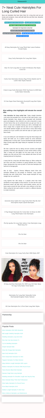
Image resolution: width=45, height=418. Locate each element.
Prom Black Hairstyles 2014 (10, 386)
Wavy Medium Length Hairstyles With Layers (14, 363)
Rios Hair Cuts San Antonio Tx (10, 340)
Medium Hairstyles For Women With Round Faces (16, 366)
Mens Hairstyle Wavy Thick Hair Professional (14, 380)
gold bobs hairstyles (22, 36)
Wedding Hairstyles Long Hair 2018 (12, 337)
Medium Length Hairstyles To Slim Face (13, 390)
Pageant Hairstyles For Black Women (12, 360)
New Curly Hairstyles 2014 (9, 353)
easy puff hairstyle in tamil (32, 22)
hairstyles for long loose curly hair (22, 28)
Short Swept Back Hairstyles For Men (12, 356)
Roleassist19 (22, 1)
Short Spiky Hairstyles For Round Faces (13, 383)
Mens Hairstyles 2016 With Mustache (12, 330)
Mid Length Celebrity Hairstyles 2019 (12, 333)
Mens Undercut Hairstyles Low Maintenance (14, 393)
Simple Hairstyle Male (8, 346)
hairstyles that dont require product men (22, 30)
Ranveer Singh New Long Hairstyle (12, 373)
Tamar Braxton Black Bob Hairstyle (12, 370)
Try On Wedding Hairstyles (9, 343)
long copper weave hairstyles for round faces (22, 25)
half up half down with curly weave (32, 33)
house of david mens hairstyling (14, 22)
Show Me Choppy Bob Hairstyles (11, 350)
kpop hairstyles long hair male (11, 33)
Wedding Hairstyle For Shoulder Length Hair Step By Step (18, 376)
